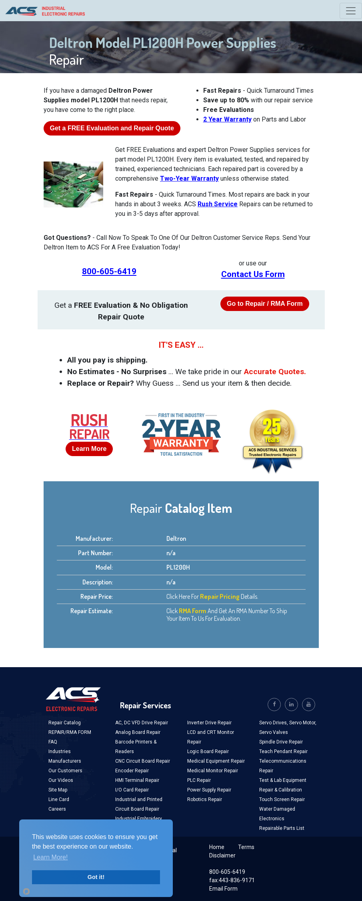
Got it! (96, 877)
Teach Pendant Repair (283, 751)
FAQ (52, 742)
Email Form (223, 888)
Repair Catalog (64, 723)
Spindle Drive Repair (281, 742)
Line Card (58, 799)
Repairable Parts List (281, 828)
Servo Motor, (302, 723)
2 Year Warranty (227, 119)
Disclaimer (222, 855)
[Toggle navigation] (351, 11)
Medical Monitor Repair (212, 770)
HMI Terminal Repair (137, 780)
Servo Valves (273, 732)
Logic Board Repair (208, 751)
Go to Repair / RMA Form (265, 303)
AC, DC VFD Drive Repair (141, 723)
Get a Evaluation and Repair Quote (112, 128)
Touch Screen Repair (282, 799)
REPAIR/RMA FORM (69, 732)
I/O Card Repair (132, 790)
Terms (246, 847)
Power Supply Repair (209, 790)
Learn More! (50, 857)
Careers (57, 809)
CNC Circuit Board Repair (142, 761)
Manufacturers (64, 761)
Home (216, 847)
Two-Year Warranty (189, 178)
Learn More (89, 448)
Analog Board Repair (137, 732)
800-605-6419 (109, 271)
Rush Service (218, 204)
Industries (59, 751)
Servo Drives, (274, 723)
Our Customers (65, 770)
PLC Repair (199, 780)
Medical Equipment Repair (216, 761)
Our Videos (60, 780)
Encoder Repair (132, 770)
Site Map (57, 790)
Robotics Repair (204, 799)
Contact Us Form (253, 274)
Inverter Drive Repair (209, 723)
